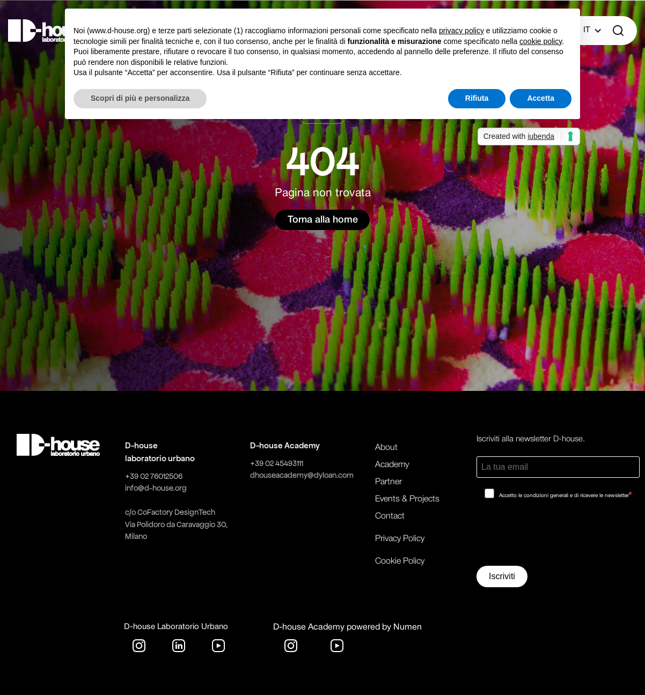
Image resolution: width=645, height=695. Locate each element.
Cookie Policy (399, 561)
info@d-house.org (156, 488)
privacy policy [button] (461, 30)
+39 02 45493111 (276, 463)
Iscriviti (502, 576)
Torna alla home (323, 220)
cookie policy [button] (540, 41)
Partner (388, 482)
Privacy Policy (399, 539)
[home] (49, 30)
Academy (392, 465)
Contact (390, 516)
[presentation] (558, 536)
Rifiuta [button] (477, 98)
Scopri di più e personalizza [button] (140, 98)
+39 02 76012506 (153, 476)
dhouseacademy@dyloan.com (302, 475)
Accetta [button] (540, 98)
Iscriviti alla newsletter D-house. (531, 439)
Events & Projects (407, 499)
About (386, 448)
